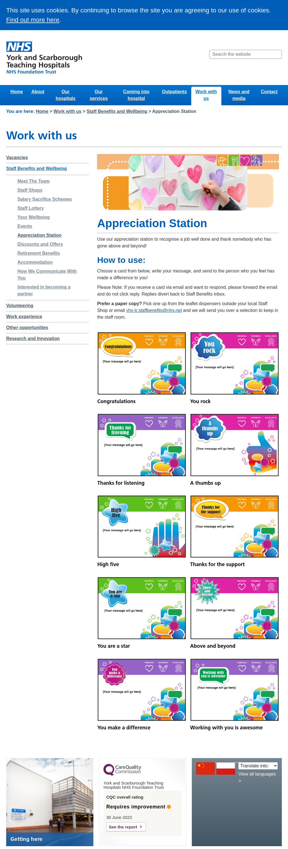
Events (24, 226)
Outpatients (174, 91)
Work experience (24, 316)
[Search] (277, 54)
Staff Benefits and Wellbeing (117, 111)
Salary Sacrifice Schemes (44, 199)
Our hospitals (65, 95)
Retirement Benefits (38, 253)
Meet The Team (33, 181)
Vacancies (17, 157)
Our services (99, 95)
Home (16, 91)
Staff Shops (29, 190)
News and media (238, 95)
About (37, 91)
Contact (269, 91)
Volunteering (19, 305)
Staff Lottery (30, 208)
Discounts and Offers (40, 244)
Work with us (206, 95)
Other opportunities (27, 327)
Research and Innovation (33, 338)
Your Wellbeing (33, 217)
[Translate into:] (258, 765)
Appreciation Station (39, 235)
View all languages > (257, 777)
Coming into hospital (136, 95)
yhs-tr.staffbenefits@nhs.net (154, 310)
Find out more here (32, 19)
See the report (123, 827)
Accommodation (35, 262)
